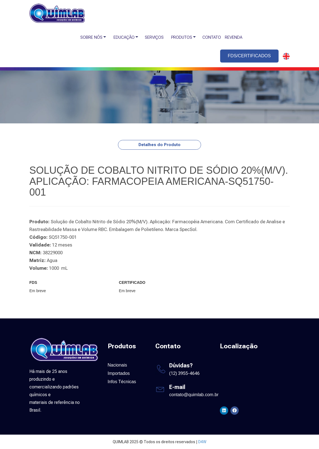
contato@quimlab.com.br (193, 394)
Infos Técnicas (122, 381)
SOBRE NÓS (91, 37)
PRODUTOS (181, 37)
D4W (202, 442)
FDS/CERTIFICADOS (249, 55)
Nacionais (117, 365)
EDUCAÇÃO (124, 37)
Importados (119, 373)
